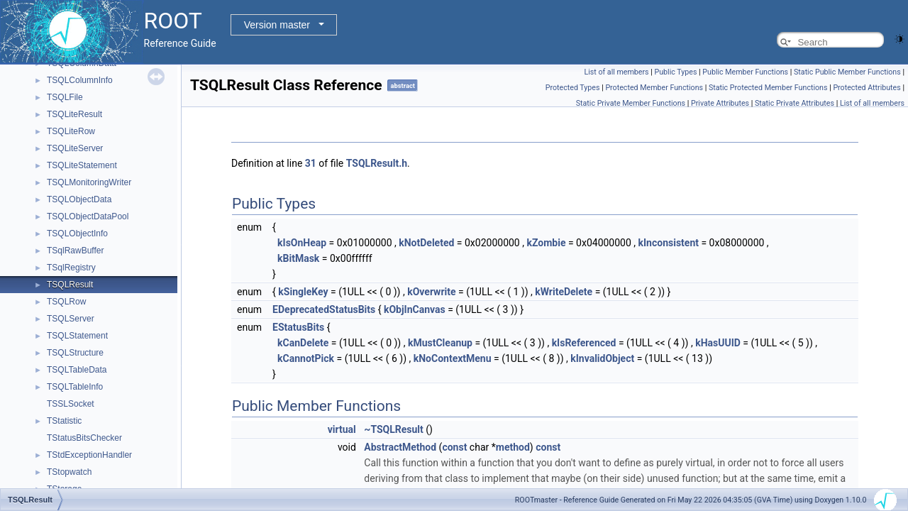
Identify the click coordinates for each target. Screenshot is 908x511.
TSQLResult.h (376, 163)
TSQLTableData (77, 370)
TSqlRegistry (71, 268)
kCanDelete (302, 342)
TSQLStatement (77, 336)
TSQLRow (66, 302)
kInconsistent (668, 242)
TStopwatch (69, 472)
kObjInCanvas (414, 309)
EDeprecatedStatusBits (323, 309)
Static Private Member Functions (630, 103)
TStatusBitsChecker (84, 438)
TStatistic (64, 421)
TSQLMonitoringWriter (89, 182)
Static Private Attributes (794, 103)
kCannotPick (305, 358)
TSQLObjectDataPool (87, 216)
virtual (342, 429)
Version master (277, 25)
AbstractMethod (400, 447)
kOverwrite (431, 291)
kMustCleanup (440, 342)
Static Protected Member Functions (768, 87)
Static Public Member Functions (847, 72)
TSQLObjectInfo (77, 233)
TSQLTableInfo (75, 387)
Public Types (675, 72)
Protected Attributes (866, 87)
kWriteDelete (563, 291)
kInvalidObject (602, 358)
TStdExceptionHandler (89, 455)
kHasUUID (718, 342)
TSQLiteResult (74, 114)
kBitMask (298, 258)
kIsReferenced (584, 342)
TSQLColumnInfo (80, 80)
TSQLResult (70, 285)
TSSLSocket (70, 404)
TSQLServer (70, 319)
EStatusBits (298, 327)
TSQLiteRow (71, 131)
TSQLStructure (75, 353)
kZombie (545, 242)
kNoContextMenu (453, 358)
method (513, 447)
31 (310, 163)
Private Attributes (720, 103)
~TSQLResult (393, 429)
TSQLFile (65, 97)
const (454, 447)
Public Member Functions (745, 72)
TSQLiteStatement (82, 165)
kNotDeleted (426, 242)
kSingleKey (303, 291)
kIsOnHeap (301, 242)
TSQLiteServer (75, 148)
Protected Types (573, 87)
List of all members (616, 72)
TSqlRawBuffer (75, 251)
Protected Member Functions (654, 87)
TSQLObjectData (79, 199)
